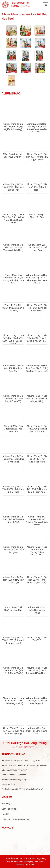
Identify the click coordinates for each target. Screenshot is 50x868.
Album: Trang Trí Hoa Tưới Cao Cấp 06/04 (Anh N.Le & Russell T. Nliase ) (13, 339)
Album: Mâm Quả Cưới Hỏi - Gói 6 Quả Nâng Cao (37, 247)
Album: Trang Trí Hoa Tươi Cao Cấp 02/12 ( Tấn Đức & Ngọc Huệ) (37, 368)
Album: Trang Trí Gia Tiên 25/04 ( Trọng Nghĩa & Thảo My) (13, 127)
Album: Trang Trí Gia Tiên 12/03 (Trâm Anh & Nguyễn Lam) (13, 640)
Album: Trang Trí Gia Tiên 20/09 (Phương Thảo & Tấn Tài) (37, 429)
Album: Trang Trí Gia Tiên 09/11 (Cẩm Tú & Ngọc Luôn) (37, 157)
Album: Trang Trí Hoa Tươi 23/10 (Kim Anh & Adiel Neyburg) (13, 731)
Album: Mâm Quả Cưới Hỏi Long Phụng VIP (36, 731)
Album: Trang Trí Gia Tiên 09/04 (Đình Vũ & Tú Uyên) (13, 550)
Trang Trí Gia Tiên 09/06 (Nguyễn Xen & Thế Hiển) (13, 308)
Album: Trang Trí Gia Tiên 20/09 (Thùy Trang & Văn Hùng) (37, 459)
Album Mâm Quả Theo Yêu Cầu (36, 216)
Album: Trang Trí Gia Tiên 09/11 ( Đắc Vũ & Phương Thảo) (13, 187)
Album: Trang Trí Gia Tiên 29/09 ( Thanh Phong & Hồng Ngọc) (36, 670)
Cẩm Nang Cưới (9, 809)
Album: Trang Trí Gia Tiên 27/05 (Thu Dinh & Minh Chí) (13, 519)
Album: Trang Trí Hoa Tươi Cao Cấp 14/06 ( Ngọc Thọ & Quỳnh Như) (13, 218)
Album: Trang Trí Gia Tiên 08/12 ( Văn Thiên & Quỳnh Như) (13, 247)
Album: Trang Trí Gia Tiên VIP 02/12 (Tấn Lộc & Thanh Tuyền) (13, 670)
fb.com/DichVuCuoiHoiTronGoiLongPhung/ (26, 789)
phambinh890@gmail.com (16, 775)
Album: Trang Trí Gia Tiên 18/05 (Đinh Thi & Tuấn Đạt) (37, 308)
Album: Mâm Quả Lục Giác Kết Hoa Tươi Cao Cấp (13, 368)
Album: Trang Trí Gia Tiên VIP (37, 639)
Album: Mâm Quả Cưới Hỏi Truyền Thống (36, 610)
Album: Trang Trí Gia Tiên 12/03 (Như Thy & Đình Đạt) (13, 580)
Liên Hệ (5, 814)
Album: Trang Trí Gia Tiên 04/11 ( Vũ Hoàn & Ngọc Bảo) (36, 399)
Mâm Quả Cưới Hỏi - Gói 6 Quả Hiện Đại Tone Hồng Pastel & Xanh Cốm (37, 128)
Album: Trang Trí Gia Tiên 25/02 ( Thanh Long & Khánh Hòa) (37, 338)
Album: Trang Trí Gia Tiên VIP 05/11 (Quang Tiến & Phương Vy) (37, 551)
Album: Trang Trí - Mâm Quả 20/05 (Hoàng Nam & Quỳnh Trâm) (37, 520)
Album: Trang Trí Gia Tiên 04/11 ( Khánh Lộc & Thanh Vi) (13, 399)
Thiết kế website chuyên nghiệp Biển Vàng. (25, 861)
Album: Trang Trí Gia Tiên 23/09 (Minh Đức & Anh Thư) (13, 459)
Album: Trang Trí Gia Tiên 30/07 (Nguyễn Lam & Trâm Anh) (37, 489)
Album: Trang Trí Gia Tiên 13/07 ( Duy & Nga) (37, 187)
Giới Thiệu (6, 803)
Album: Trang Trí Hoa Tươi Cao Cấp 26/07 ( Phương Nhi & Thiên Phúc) (37, 279)
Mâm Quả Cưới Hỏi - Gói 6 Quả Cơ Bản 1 (13, 155)
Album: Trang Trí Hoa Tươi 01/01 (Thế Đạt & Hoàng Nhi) (36, 701)
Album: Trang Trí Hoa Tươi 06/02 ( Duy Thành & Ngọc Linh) (13, 701)
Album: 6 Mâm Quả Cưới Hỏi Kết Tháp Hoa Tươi (13, 429)
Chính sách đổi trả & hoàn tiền (16, 819)
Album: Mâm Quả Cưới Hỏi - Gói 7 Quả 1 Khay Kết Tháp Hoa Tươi (13, 279)
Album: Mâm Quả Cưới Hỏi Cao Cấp (13, 608)
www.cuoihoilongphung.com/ (19, 780)
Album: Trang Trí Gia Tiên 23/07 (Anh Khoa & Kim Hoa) (13, 489)
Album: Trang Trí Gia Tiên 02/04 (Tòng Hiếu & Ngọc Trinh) (37, 580)
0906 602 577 (15, 770)
